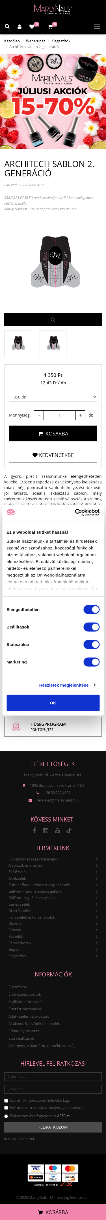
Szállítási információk (26, 1001)
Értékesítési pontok (24, 994)
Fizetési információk (25, 1008)
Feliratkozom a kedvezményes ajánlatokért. (43, 1107)
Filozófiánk (17, 986)
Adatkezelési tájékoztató (28, 1016)
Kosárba (53, 433)
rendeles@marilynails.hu (57, 800)
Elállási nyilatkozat (23, 1030)
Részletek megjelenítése (64, 684)
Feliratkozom (53, 1127)
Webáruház (35, 40)
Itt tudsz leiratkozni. (19, 1138)
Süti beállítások (21, 1038)
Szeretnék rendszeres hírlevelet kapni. (38, 1100)
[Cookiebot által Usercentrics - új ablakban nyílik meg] (75, 512)
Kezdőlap (12, 40)
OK (53, 702)
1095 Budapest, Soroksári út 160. (57, 785)
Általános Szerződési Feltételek (34, 1023)
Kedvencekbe (53, 455)
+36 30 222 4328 (57, 792)
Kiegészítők (60, 40)
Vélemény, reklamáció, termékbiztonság (41, 1045)
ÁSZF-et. (64, 1115)
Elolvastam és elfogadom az (37, 1115)
